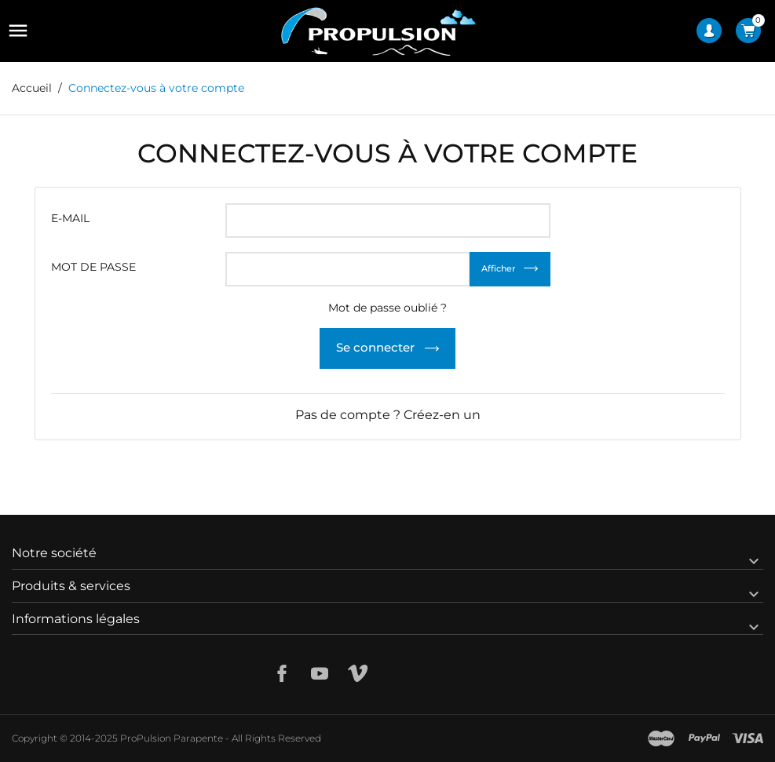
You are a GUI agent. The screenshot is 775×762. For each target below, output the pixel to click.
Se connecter (377, 347)
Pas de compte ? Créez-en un (388, 414)
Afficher (498, 268)
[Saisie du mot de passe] (347, 269)
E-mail (70, 218)
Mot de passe (93, 267)
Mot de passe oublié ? (387, 308)
